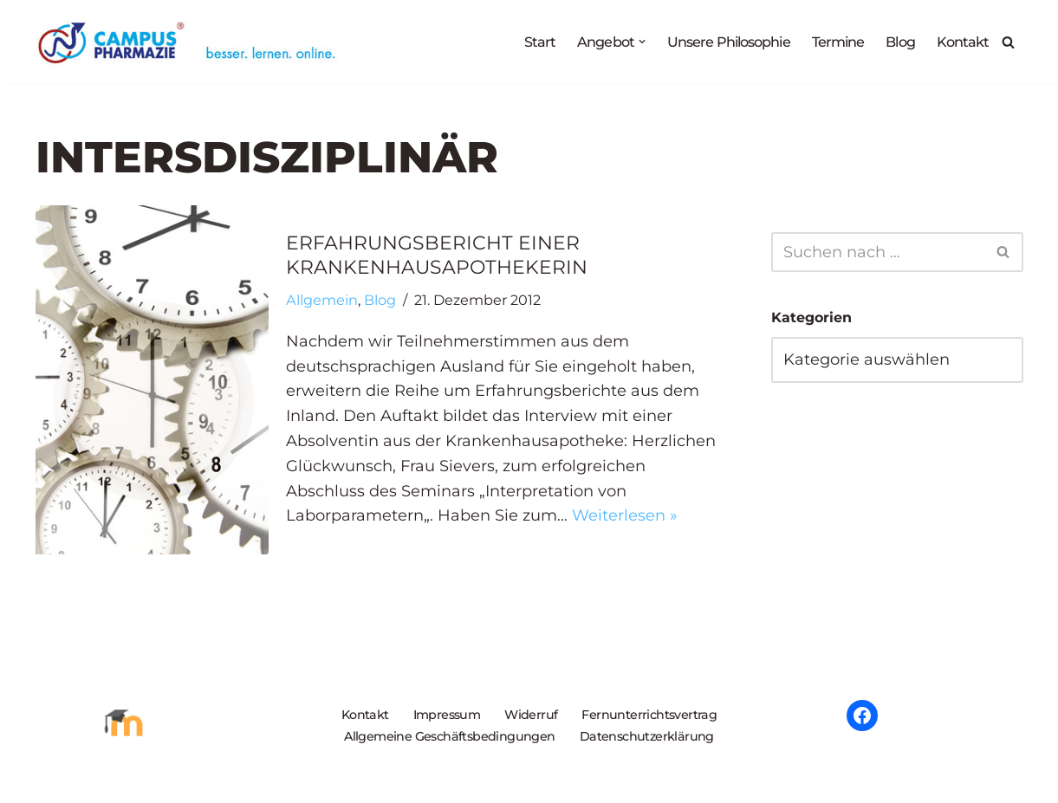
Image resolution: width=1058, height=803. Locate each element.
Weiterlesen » (625, 515)
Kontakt (963, 41)
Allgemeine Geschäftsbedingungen (449, 736)
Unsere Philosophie (725, 41)
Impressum (447, 714)
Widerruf (530, 714)
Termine (836, 41)
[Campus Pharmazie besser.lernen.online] (191, 42)
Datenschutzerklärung (647, 736)
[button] (636, 41)
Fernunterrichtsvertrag (649, 714)
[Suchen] (1008, 42)
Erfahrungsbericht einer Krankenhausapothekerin (436, 255)
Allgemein (322, 299)
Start (535, 41)
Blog (899, 41)
